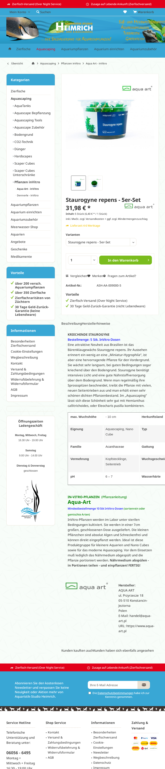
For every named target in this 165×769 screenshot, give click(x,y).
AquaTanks (22, 106)
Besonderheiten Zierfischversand (23, 343)
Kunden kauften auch (77, 650)
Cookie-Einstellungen (27, 351)
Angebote (18, 242)
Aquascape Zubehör (29, 127)
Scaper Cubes (24, 163)
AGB (14, 389)
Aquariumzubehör (24, 219)
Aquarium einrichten (26, 212)
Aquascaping (21, 98)
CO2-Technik (23, 142)
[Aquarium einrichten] (109, 49)
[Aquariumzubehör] (143, 49)
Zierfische (18, 91)
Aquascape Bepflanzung (32, 113)
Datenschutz (102, 763)
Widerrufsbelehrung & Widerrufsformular (27, 381)
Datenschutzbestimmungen (115, 693)
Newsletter (101, 752)
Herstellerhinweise (96, 323)
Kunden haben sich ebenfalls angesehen (123, 650)
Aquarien (18, 234)
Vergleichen (76, 276)
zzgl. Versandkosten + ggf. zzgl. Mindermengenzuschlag (113, 219)
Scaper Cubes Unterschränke (24, 172)
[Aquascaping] (45, 49)
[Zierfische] (23, 49)
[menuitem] (144, 12)
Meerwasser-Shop (24, 227)
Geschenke (19, 249)
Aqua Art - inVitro (27, 189)
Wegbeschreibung (24, 357)
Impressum (19, 395)
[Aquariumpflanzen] (74, 49)
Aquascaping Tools (28, 120)
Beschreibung (71, 323)
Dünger (20, 149)
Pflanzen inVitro (27, 182)
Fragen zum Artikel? (119, 276)
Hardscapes (23, 156)
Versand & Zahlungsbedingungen (27, 371)
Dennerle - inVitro (27, 195)
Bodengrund (23, 134)
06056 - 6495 (18, 752)
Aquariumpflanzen (24, 204)
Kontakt (17, 363)
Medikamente (21, 256)
